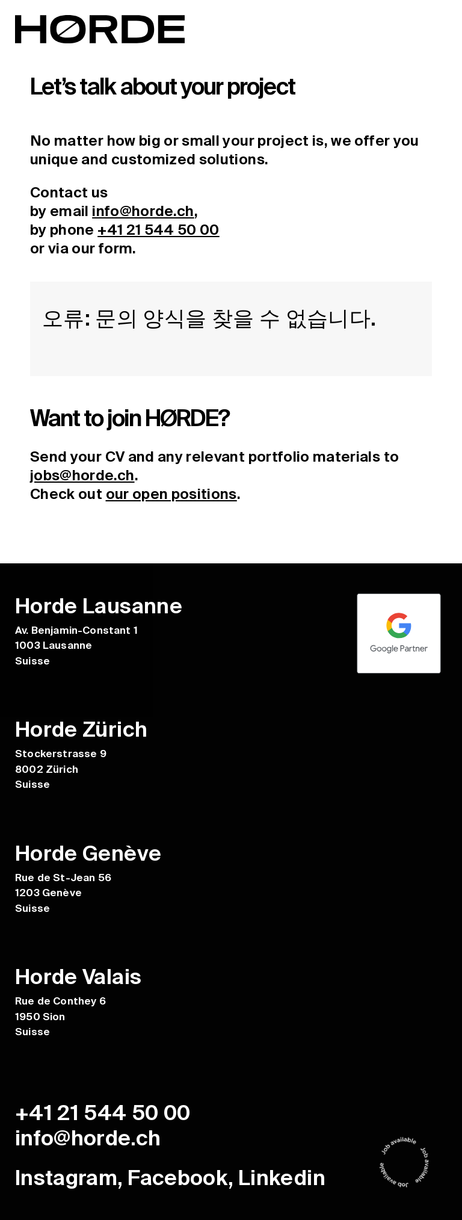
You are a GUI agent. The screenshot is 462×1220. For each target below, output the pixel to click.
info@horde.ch (143, 211)
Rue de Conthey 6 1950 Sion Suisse (60, 1016)
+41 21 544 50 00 (158, 229)
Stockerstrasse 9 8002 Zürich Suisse (60, 769)
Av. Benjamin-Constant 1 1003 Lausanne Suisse (76, 645)
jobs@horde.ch (82, 474)
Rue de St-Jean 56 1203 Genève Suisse (63, 892)
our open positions (171, 493)
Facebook (178, 1177)
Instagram (66, 1177)
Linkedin (281, 1177)
